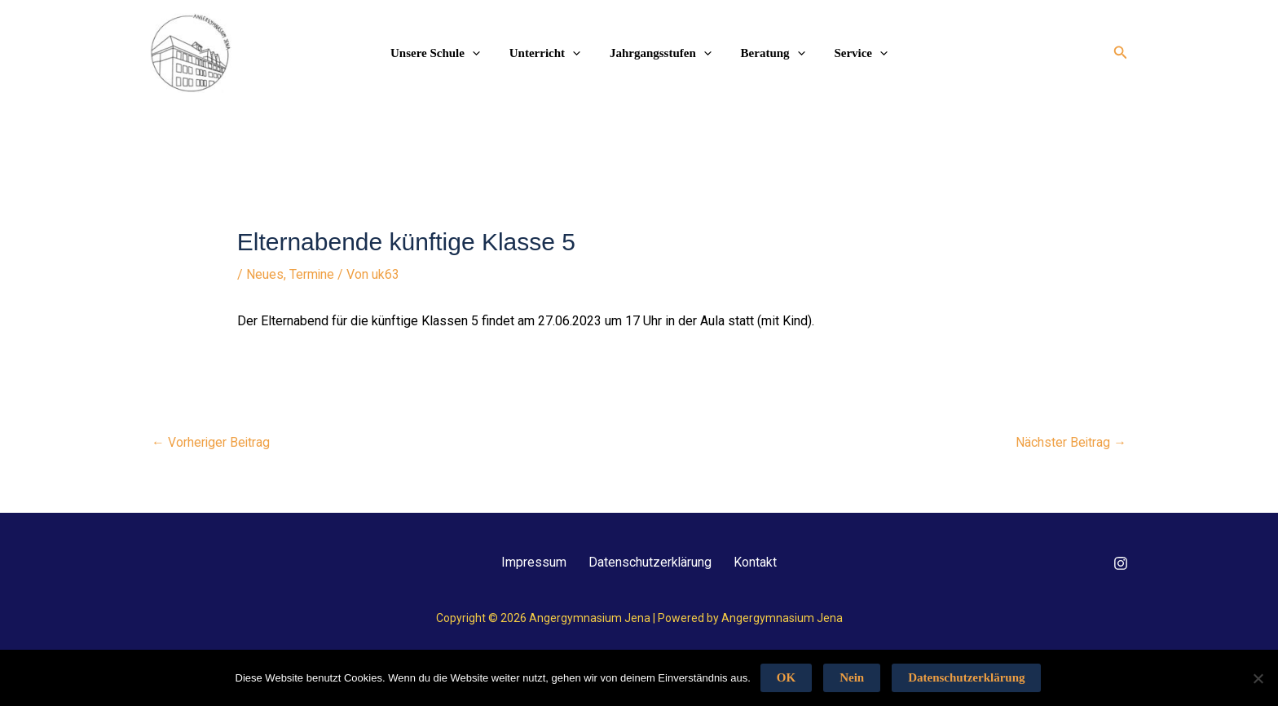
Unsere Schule (445, 53)
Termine (312, 274)
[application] (482, 53)
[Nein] (1257, 678)
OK (786, 677)
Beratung (768, 53)
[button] (1120, 52)
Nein (852, 677)
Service (852, 53)
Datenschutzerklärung (650, 561)
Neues (265, 274)
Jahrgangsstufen (661, 53)
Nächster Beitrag (1070, 441)
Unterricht (549, 53)
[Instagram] (1120, 562)
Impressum (529, 561)
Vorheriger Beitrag (211, 441)
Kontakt (760, 561)
